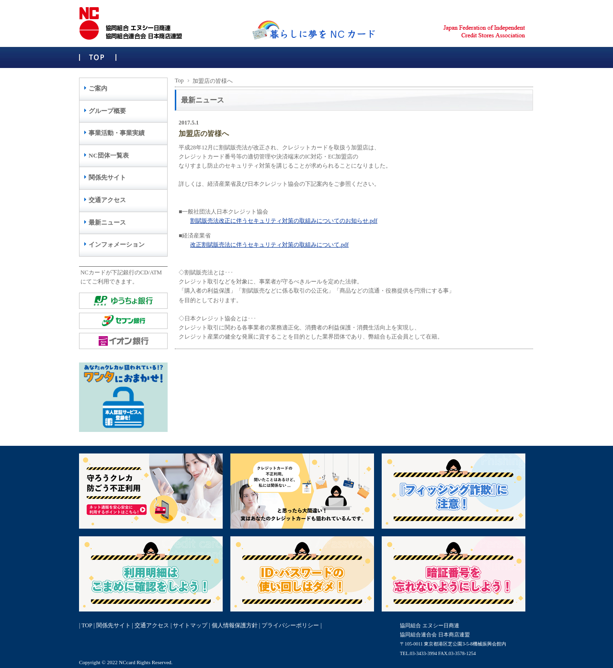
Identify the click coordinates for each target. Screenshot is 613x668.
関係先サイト (107, 177)
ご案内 (98, 88)
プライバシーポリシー (290, 625)
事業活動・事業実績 (117, 132)
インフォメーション (117, 244)
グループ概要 (107, 110)
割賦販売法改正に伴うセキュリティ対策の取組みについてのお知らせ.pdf (283, 220)
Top (179, 81)
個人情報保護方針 (235, 625)
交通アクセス (107, 200)
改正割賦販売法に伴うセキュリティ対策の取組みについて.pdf (269, 244)
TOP (86, 625)
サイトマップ (190, 625)
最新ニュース (107, 222)
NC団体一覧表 (109, 155)
